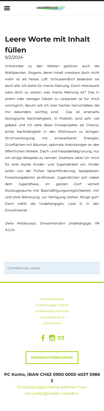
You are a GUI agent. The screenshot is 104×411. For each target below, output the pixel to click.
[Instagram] (52, 338)
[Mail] (61, 338)
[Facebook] (43, 338)
